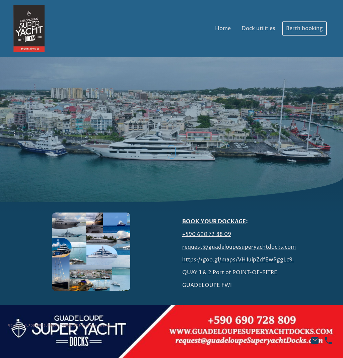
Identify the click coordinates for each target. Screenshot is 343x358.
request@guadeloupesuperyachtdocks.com (239, 247)
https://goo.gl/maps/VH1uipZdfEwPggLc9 (238, 259)
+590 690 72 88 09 (206, 234)
